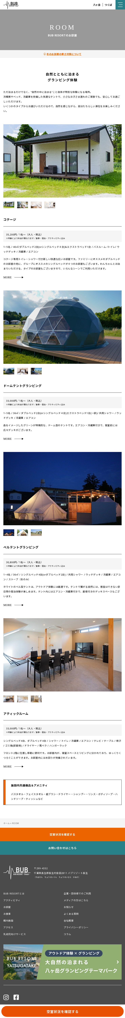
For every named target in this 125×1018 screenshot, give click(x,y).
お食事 (7, 913)
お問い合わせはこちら (62, 848)
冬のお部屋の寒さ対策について (64, 54)
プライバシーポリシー (76, 927)
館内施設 (8, 920)
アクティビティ (11, 900)
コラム (67, 934)
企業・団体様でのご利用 (77, 893)
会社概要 (69, 920)
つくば (108, 4)
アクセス (8, 927)
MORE (7, 277)
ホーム (6, 823)
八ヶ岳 (97, 4)
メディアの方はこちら (76, 900)
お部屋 (7, 907)
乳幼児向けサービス (14, 934)
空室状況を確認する (63, 1011)
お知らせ (69, 907)
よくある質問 (71, 913)
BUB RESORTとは (13, 893)
